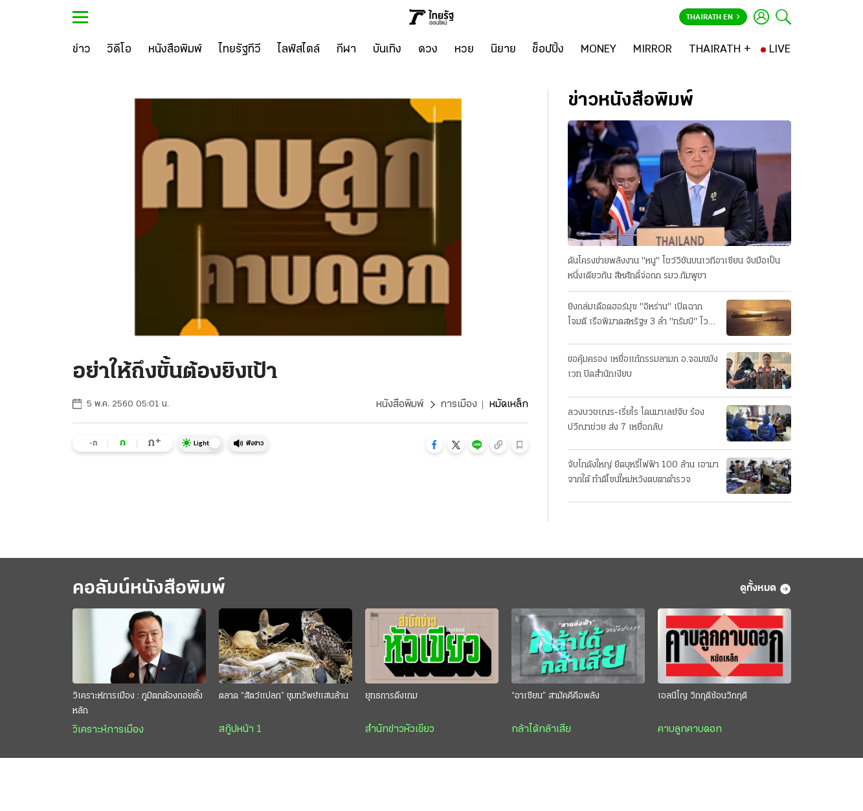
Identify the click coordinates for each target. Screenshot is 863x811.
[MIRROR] (652, 50)
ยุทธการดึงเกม (391, 696)
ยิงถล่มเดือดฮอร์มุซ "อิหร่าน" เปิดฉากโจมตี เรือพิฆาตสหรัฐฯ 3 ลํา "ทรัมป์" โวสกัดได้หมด (638, 315)
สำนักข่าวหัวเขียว (399, 729)
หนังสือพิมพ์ (399, 404)
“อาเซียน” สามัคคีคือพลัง (555, 696)
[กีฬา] (346, 50)
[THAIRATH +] (720, 50)
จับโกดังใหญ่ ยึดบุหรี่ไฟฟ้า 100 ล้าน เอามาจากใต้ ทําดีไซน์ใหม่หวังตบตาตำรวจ (643, 472)
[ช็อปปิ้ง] (548, 50)
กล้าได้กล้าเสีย (541, 729)
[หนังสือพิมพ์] (175, 50)
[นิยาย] (503, 50)
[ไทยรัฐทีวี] (240, 50)
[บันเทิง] (387, 50)
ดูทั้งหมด (765, 589)
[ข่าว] (82, 50)
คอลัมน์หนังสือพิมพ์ (149, 589)
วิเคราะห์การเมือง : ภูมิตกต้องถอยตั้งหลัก (138, 703)
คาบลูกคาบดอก (690, 729)
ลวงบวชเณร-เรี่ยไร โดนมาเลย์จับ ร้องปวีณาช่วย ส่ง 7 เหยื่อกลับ (636, 420)
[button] (434, 444)
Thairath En (713, 17)
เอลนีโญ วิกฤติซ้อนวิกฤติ (702, 696)
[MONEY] (598, 50)
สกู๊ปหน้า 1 (240, 729)
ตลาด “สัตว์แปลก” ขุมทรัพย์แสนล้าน (283, 696)
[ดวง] (428, 50)
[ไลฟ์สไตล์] (299, 50)
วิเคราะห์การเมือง (108, 730)
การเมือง (458, 404)
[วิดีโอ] (119, 50)
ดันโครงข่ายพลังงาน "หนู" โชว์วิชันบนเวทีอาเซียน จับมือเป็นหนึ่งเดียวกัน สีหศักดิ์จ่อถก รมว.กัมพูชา (674, 268)
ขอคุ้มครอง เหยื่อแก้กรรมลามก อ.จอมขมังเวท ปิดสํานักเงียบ (643, 367)
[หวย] (464, 50)
